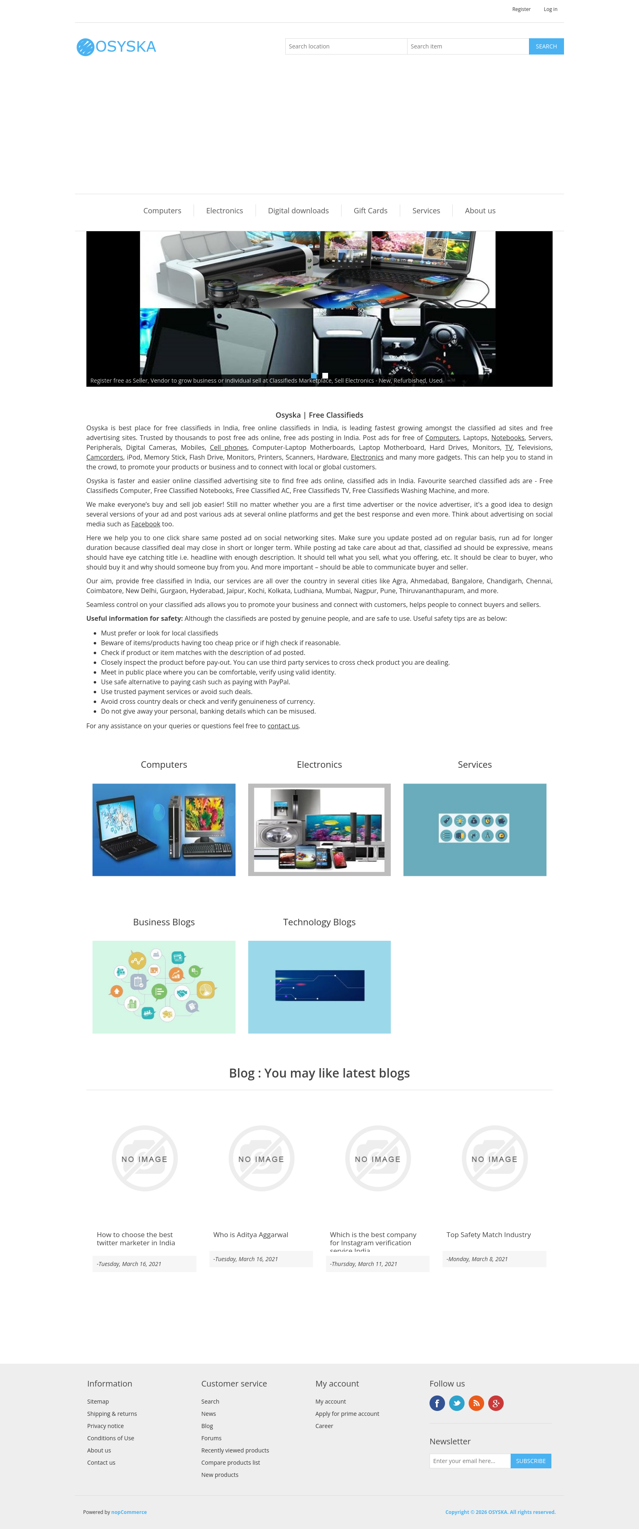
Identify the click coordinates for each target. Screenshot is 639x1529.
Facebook (145, 523)
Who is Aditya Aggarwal (251, 1235)
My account (330, 1401)
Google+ (496, 1403)
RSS (476, 1403)
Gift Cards (371, 210)
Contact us (101, 1462)
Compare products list (230, 1462)
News (208, 1413)
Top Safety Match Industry (489, 1235)
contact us (283, 725)
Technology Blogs (319, 922)
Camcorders (104, 457)
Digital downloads (298, 210)
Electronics (224, 210)
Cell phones (228, 447)
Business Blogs (164, 922)
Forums (211, 1438)
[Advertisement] (321, 133)
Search (210, 1401)
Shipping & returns (112, 1413)
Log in (550, 9)
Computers (162, 210)
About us (480, 210)
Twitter (457, 1403)
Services (426, 210)
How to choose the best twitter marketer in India (136, 1239)
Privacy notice (105, 1426)
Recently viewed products (235, 1450)
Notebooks (507, 437)
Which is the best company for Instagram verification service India (373, 1243)
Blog (242, 1073)
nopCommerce (129, 1512)
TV (508, 447)
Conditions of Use (110, 1438)
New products (219, 1475)
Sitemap (98, 1401)
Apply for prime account (347, 1413)
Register (521, 9)
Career (324, 1426)
